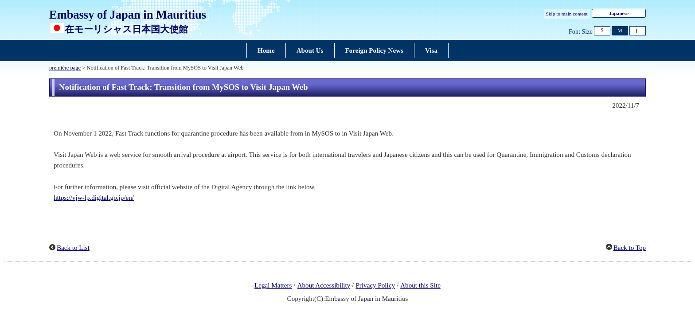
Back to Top (629, 247)
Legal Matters (273, 285)
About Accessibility (324, 285)
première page (65, 68)
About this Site (420, 285)
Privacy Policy (375, 285)
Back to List (73, 247)
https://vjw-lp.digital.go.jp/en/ (94, 197)
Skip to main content (567, 13)
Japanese (619, 13)
